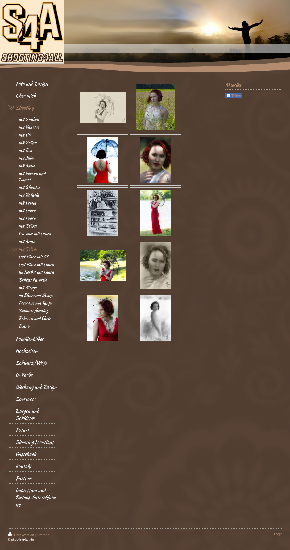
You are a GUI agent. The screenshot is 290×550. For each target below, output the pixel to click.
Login (278, 534)
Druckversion (21, 535)
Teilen (233, 96)
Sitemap (43, 535)
